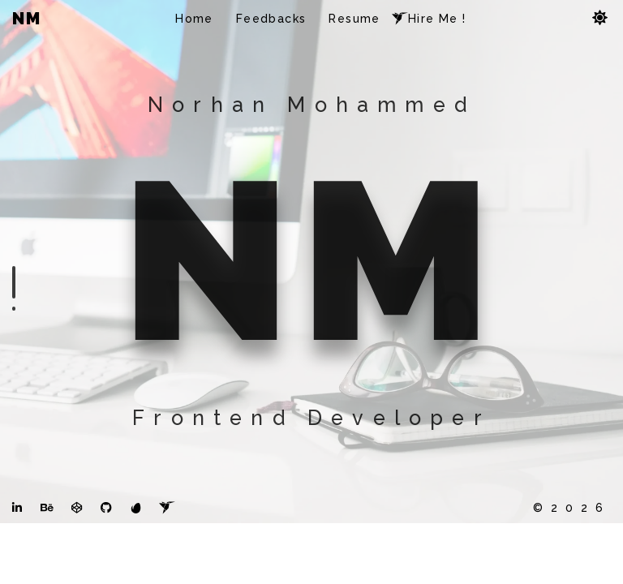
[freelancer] (167, 565)
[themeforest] (136, 565)
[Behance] (47, 565)
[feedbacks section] (13, 309)
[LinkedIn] (17, 565)
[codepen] (77, 565)
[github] (106, 565)
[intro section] (13, 282)
